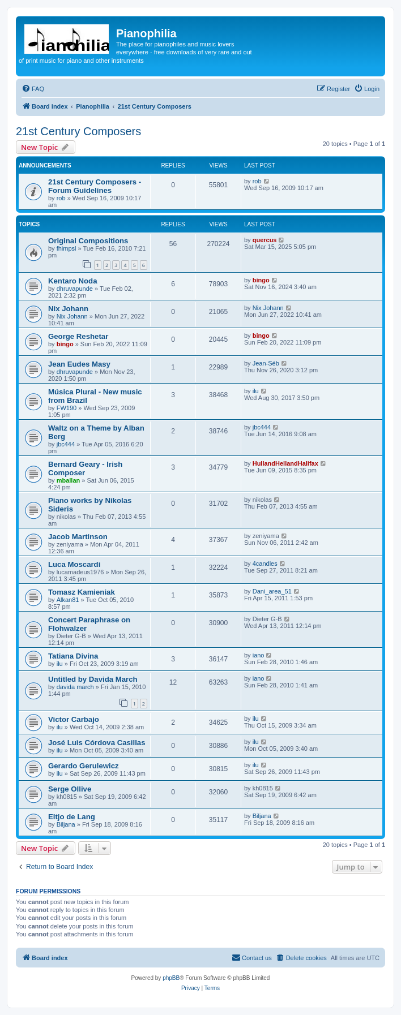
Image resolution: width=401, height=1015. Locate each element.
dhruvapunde (75, 288)
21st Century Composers (78, 131)
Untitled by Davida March (93, 679)
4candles (265, 563)
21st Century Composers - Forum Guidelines (94, 186)
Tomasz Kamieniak (81, 592)
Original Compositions (88, 240)
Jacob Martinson (78, 536)
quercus (265, 239)
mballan (68, 480)
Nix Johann (68, 308)
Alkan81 (68, 599)
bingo (261, 280)
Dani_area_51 (272, 591)
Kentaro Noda (72, 281)
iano (259, 655)
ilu (256, 391)
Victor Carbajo (73, 719)
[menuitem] (33, 89)
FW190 (66, 408)
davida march (75, 686)
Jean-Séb (266, 363)
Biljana (66, 824)
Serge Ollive (69, 789)
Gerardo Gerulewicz (83, 766)
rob (61, 198)
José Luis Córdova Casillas (97, 742)
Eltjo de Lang (71, 816)
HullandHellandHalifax (285, 463)
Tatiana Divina (73, 656)
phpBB (171, 978)
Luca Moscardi (74, 564)
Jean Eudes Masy (79, 364)
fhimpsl (66, 248)
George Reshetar (78, 336)
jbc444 (66, 444)
